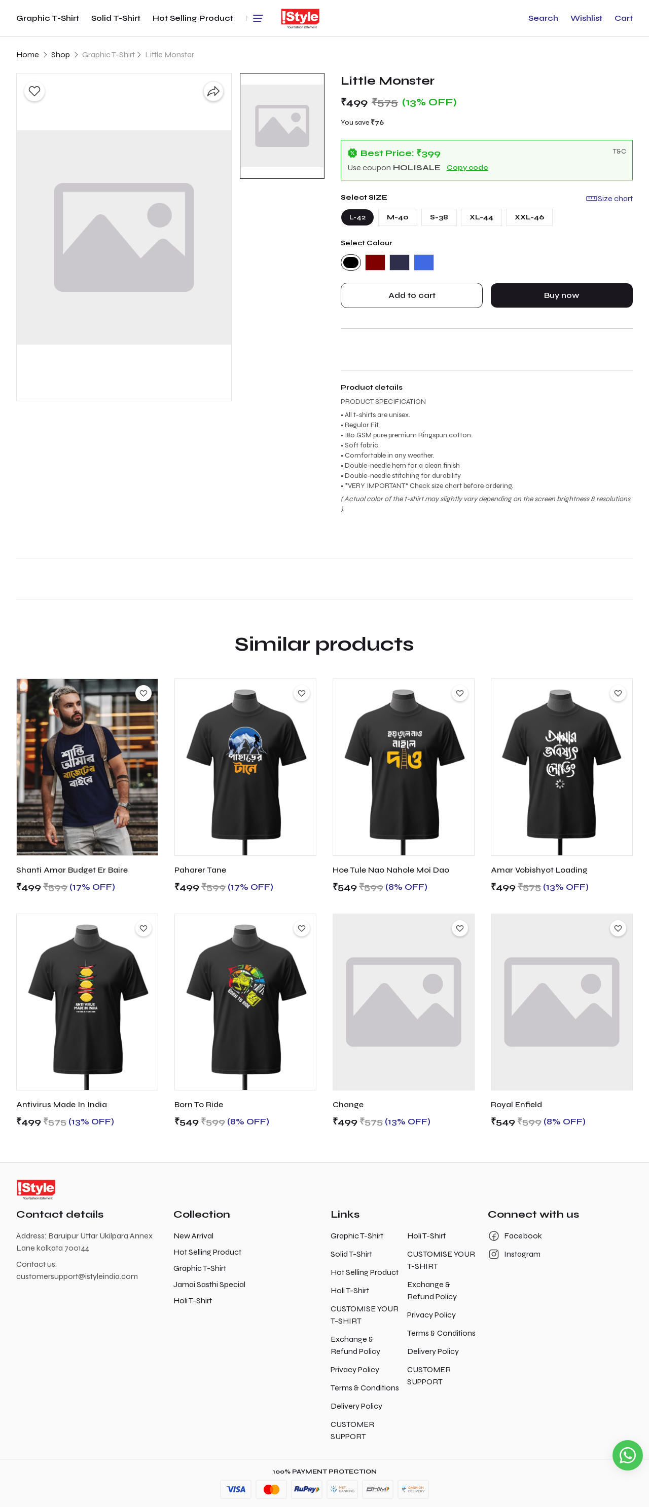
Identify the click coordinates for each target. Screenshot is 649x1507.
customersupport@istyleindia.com (77, 1276)
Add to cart (412, 295)
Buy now (562, 295)
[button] (543, 18)
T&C (619, 151)
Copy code (467, 167)
